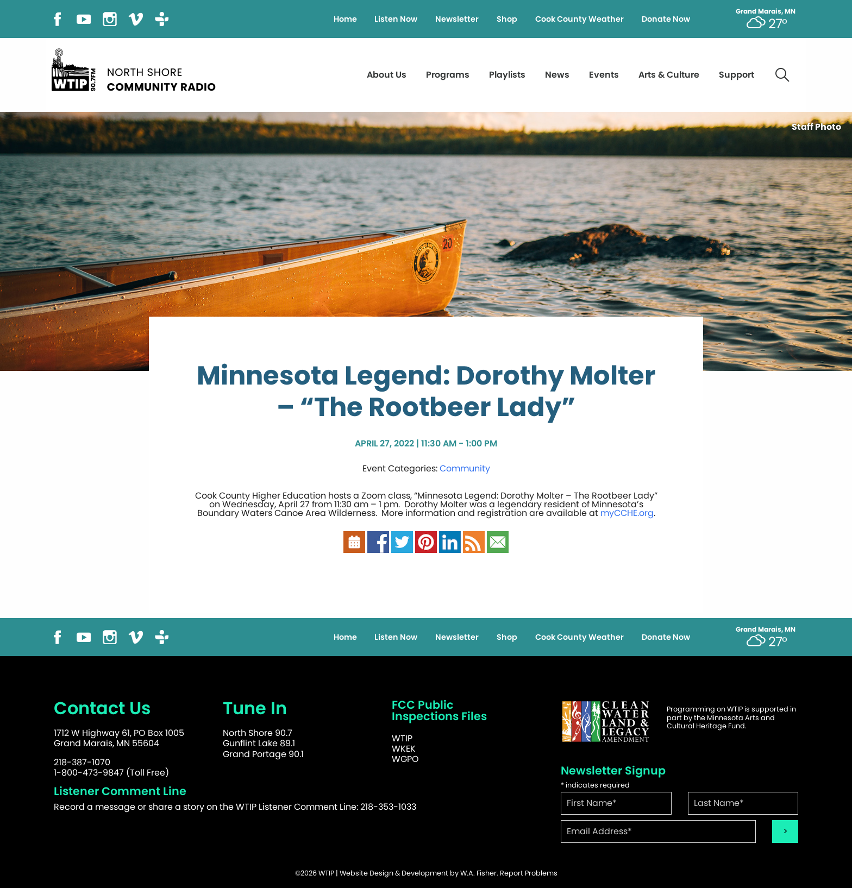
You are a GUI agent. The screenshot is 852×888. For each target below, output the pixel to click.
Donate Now (666, 19)
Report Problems (528, 873)
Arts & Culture (668, 74)
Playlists (507, 74)
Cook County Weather (579, 19)
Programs (447, 74)
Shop (507, 19)
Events (604, 74)
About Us (386, 74)
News (557, 74)
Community (465, 468)
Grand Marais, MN (765, 11)
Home (345, 19)
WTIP (402, 738)
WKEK (404, 748)
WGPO (405, 759)
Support (736, 74)
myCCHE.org (627, 513)
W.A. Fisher (478, 873)
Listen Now (395, 19)
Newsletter (457, 19)
